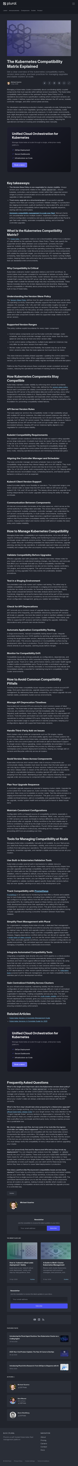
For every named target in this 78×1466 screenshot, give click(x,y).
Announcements (14, 10)
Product (39, 10)
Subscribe (53, 1228)
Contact (44, 1447)
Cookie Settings (30, 1461)
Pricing (43, 1440)
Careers (44, 1444)
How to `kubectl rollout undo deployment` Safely (21, 1263)
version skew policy (60, 387)
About (43, 1437)
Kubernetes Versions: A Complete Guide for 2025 (28, 1021)
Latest (5, 10)
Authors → (11, 1377)
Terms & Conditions (43, 1461)
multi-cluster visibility (48, 996)
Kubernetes (15, 239)
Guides (33, 10)
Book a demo (19, 165)
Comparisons (25, 10)
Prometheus (41, 891)
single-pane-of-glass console (19, 937)
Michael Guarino (16, 82)
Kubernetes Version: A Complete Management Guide (29, 1018)
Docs (43, 1450)
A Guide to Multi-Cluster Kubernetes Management (53, 1263)
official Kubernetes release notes (19, 1112)
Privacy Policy (18, 1461)
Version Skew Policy (18, 300)
